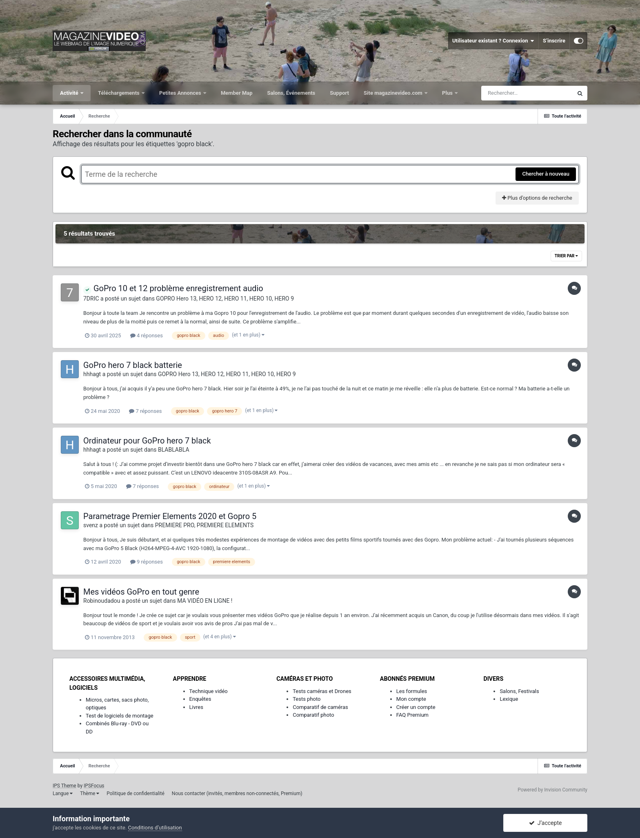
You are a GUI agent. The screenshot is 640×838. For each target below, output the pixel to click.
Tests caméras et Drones (322, 691)
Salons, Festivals (519, 691)
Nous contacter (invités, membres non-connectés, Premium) (237, 793)
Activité (70, 93)
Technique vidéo (208, 691)
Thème (89, 793)
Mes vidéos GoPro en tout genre (141, 592)
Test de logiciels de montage (119, 716)
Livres (196, 707)
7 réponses (145, 411)
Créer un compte (416, 707)
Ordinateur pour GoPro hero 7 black (147, 441)
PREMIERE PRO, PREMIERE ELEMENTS (204, 525)
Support (339, 93)
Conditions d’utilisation (155, 828)
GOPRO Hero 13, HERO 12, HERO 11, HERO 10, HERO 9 (225, 298)
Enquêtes (200, 699)
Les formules (411, 691)
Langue (63, 793)
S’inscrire (554, 41)
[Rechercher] (527, 93)
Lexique (509, 699)
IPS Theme (64, 786)
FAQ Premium (412, 715)
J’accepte (545, 823)
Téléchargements (119, 93)
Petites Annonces (180, 93)
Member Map (237, 93)
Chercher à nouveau (545, 174)
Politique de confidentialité (135, 793)
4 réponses (146, 335)
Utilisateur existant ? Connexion (493, 40)
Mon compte (411, 699)
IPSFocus (94, 786)
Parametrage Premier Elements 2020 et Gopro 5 (169, 516)
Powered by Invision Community (552, 790)
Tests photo (306, 699)
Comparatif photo (313, 715)
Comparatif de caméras (320, 707)
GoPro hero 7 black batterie (132, 365)
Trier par (566, 256)
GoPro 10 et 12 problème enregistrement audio (173, 288)
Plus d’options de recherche (537, 198)
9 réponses (146, 562)
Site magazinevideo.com (394, 93)
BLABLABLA (173, 449)
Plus (448, 93)
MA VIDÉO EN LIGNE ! (204, 600)
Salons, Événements (291, 93)
